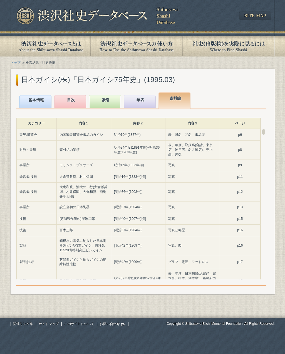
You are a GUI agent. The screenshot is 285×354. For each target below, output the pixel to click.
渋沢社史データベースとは (50, 46)
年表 (140, 100)
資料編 (175, 98)
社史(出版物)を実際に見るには (228, 46)
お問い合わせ (110, 324)
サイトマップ (49, 324)
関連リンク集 (23, 324)
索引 (106, 100)
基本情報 (36, 100)
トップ (16, 63)
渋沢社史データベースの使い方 (136, 46)
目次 (71, 100)
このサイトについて (79, 324)
